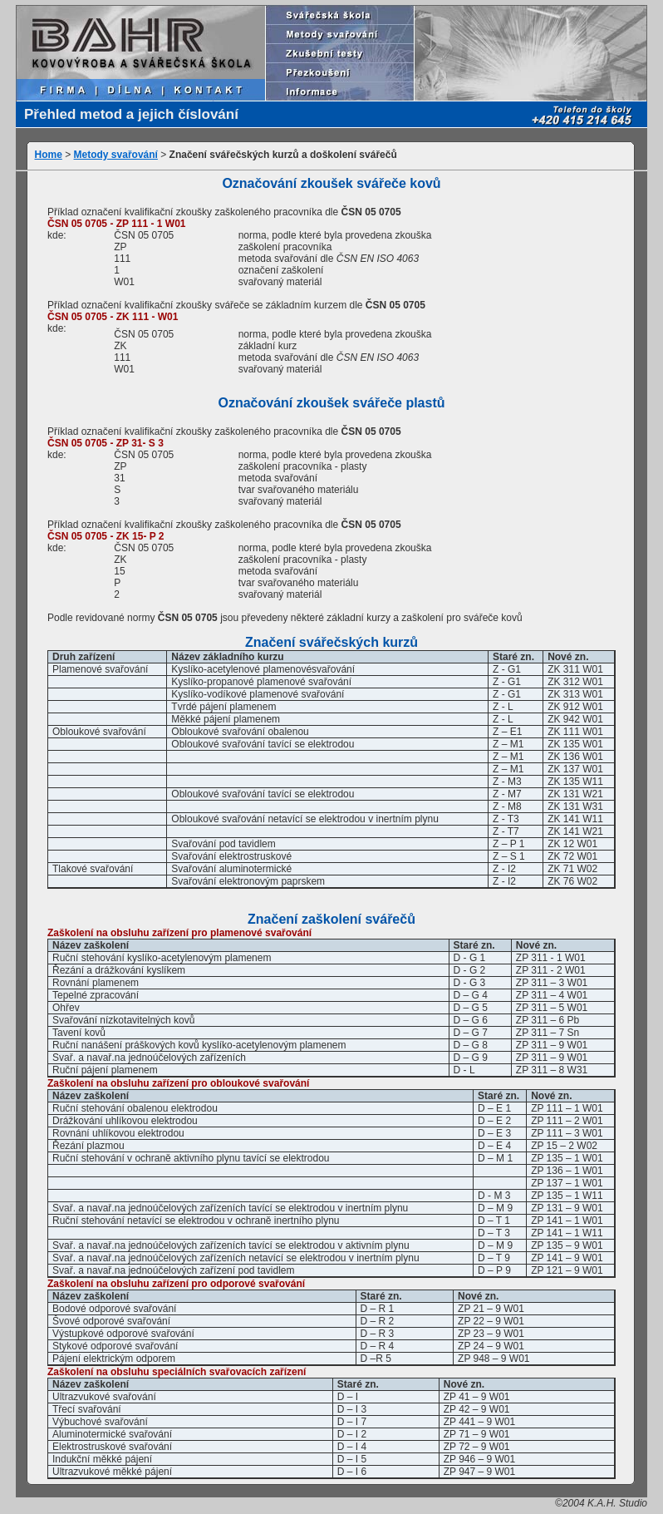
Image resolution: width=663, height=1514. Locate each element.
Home (48, 154)
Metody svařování (116, 154)
